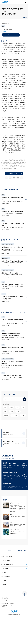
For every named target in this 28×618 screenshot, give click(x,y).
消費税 (11, 411)
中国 (17, 407)
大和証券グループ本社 (6, 605)
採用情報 (3, 585)
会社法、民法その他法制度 (7, 244)
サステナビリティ (5, 576)
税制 (3, 330)
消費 (5, 407)
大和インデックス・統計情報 (7, 603)
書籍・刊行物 (4, 568)
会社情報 (3, 580)
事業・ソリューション (6, 556)
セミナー (3, 572)
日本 (3, 344)
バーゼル (23, 415)
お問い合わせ (4, 597)
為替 (5, 411)
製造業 (11, 407)
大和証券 (3, 606)
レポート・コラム (11, 550)
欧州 (3, 26)
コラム (3, 294)
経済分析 (20, 550)
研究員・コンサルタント (7, 564)
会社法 (18, 411)
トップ (3, 550)
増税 (23, 407)
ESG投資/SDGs (5, 258)
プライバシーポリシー (5, 598)
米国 (3, 282)
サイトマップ (4, 601)
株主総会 (6, 415)
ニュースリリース (5, 589)
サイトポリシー (4, 600)
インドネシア (14, 415)
